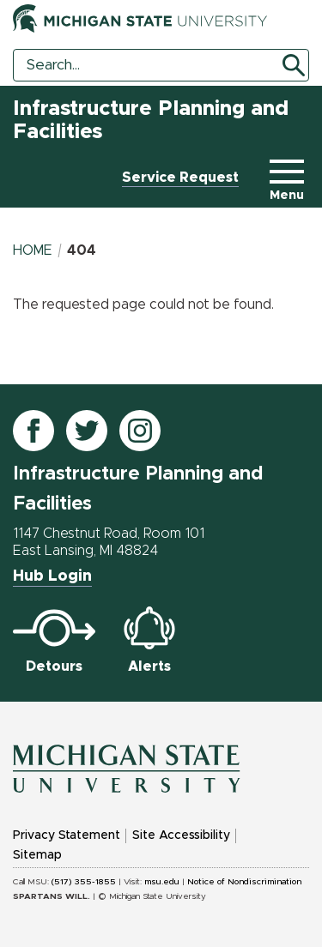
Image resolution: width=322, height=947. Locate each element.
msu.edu (161, 882)
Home (32, 250)
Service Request (180, 177)
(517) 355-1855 (84, 882)
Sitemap (37, 855)
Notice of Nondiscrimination (244, 882)
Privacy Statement (66, 835)
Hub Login (52, 576)
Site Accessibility (181, 835)
